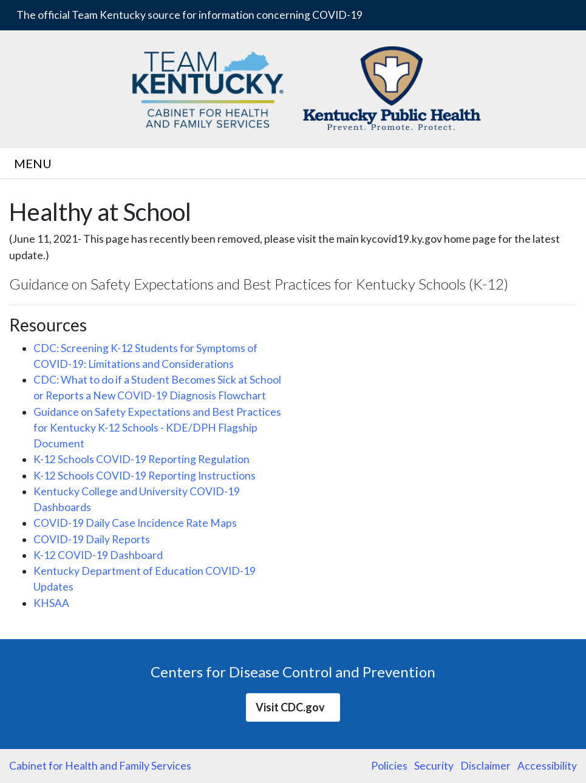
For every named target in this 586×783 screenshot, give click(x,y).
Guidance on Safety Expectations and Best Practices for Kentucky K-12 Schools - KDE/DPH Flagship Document (157, 427)
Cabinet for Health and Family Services (100, 765)
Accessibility (547, 765)
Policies (389, 765)
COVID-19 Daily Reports (91, 539)
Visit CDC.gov (293, 707)
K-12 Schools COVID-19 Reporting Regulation (141, 459)
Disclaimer (485, 765)
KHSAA (51, 603)
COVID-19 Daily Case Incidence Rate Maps (135, 523)
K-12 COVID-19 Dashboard (98, 555)
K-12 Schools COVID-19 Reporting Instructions (144, 475)
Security (434, 765)
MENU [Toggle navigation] (35, 163)
